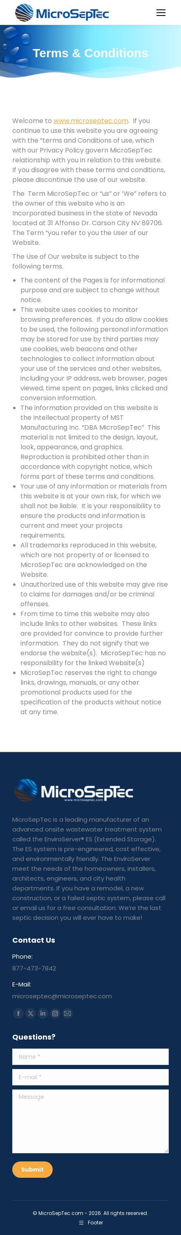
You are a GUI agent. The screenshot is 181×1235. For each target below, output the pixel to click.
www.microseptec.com (91, 121)
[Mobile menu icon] (161, 12)
